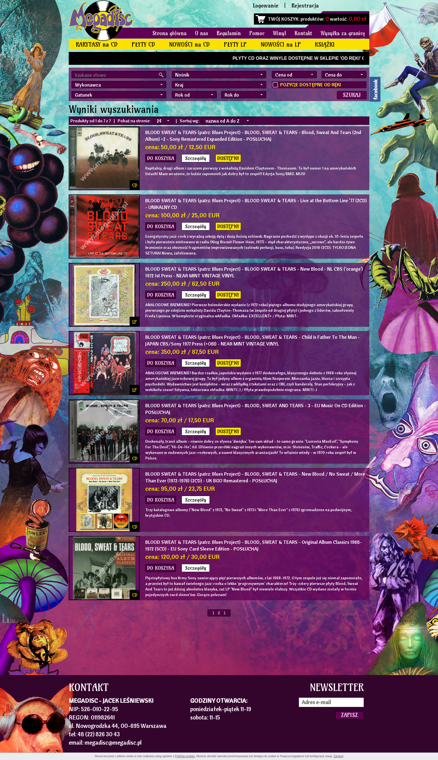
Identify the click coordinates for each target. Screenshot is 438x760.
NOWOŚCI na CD (189, 44)
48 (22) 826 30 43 (99, 734)
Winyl (279, 33)
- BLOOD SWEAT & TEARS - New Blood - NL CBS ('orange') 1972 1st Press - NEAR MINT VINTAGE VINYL (254, 272)
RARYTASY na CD (97, 44)
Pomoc (257, 33)
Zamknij (338, 756)
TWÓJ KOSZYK (283, 19)
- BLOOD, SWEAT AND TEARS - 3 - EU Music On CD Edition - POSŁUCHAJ (255, 408)
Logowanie (265, 5)
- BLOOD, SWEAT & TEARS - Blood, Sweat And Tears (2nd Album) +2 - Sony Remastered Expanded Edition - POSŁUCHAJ (253, 135)
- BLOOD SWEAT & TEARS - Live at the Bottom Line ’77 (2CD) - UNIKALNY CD (256, 203)
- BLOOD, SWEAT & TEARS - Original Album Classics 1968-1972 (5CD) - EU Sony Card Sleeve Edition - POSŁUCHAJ (253, 545)
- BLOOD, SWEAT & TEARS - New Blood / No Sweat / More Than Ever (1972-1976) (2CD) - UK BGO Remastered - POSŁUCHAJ (255, 477)
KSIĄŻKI (325, 44)
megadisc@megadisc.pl (113, 742)
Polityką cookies (185, 756)
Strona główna (170, 33)
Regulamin (228, 33)
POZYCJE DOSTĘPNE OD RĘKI (310, 84)
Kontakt (303, 33)
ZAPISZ (349, 714)
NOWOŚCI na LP (281, 44)
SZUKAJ (352, 94)
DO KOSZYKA (160, 158)
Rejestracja (305, 5)
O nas (201, 33)
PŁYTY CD (143, 44)
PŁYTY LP (235, 44)
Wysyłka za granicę (343, 33)
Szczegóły (195, 158)
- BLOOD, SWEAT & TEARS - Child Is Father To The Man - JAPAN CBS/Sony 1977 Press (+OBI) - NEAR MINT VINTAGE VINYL (252, 340)
